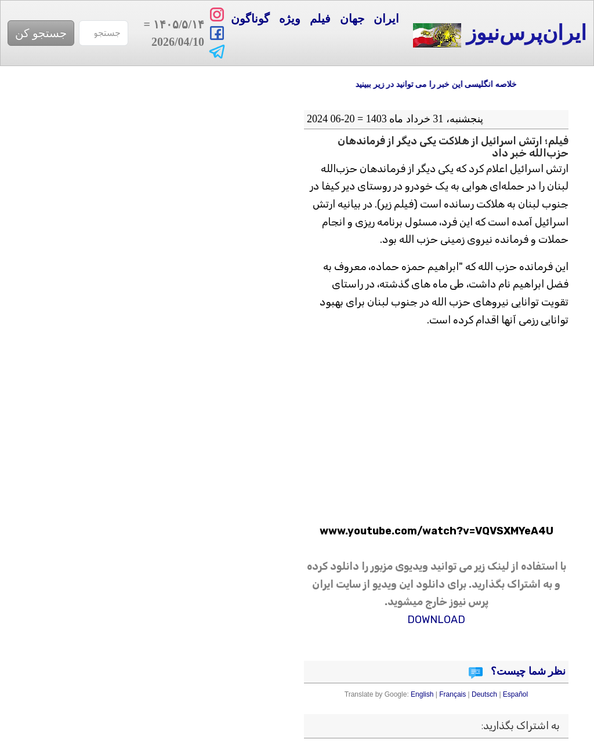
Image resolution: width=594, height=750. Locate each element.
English (422, 694)
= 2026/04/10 (172, 33)
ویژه (289, 18)
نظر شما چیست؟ (527, 671)
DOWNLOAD (436, 619)
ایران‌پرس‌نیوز (499, 34)
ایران (386, 18)
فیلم (320, 18)
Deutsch (484, 694)
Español (515, 694)
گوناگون (250, 18)
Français (452, 694)
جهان (352, 18)
